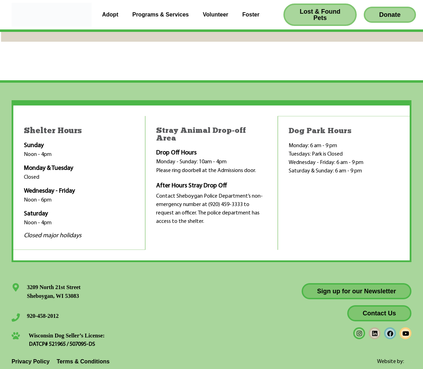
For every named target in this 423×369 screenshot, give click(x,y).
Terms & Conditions (83, 361)
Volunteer (215, 15)
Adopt (110, 15)
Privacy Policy (31, 361)
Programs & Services (160, 15)
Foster (251, 15)
